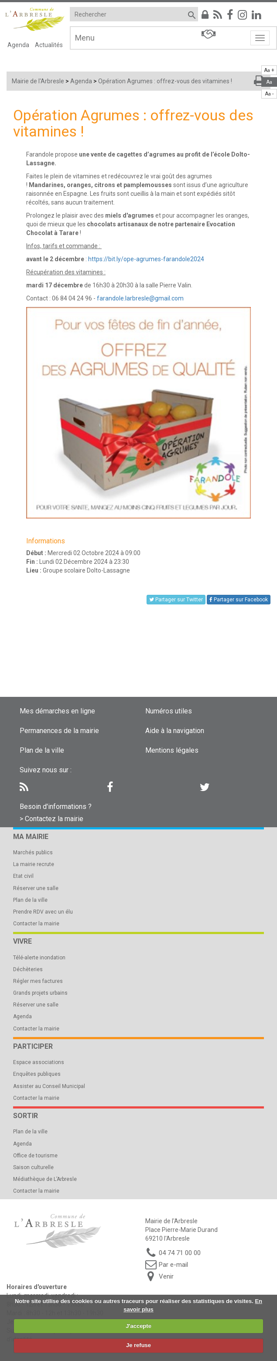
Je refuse (138, 1345)
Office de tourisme (35, 1156)
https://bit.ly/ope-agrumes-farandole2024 (146, 259)
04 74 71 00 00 (180, 1253)
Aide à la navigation (174, 731)
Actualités (49, 44)
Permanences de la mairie (59, 731)
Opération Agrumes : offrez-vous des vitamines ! (165, 81)
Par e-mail (173, 1265)
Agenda (18, 44)
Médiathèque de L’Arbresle (45, 1179)
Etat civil (23, 876)
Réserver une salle (35, 888)
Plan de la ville (42, 750)
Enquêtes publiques (37, 1074)
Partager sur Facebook (238, 600)
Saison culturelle (33, 1167)
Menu (85, 37)
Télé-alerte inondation (39, 958)
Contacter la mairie (36, 924)
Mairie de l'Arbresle (38, 81)
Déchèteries (28, 969)
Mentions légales (171, 750)
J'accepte (138, 1326)
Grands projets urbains (40, 993)
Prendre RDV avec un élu (43, 912)
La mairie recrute (33, 864)
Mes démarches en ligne (57, 711)
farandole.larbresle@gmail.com (140, 298)
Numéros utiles (168, 711)
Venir (166, 1276)
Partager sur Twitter (176, 600)
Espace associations (38, 1062)
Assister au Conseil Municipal (49, 1086)
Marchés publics (33, 852)
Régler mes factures (38, 981)
